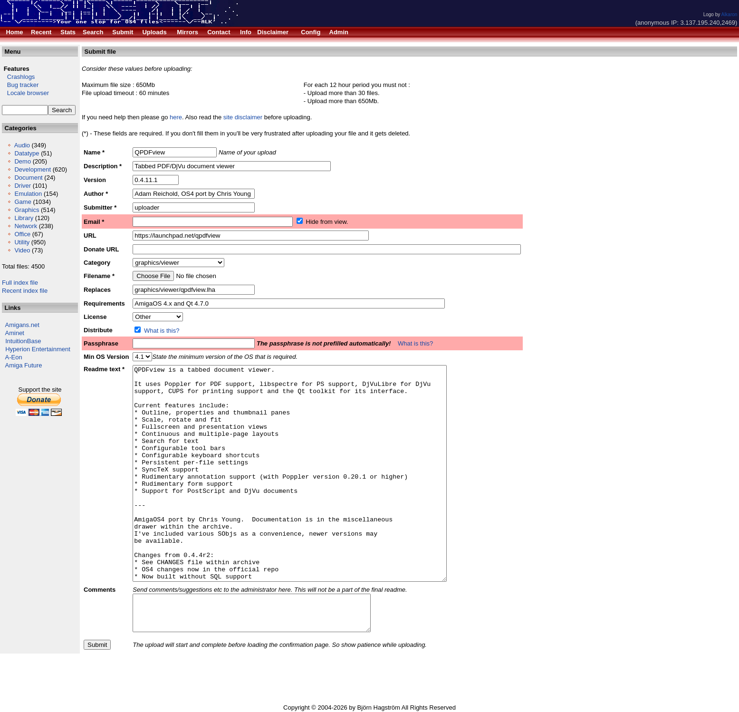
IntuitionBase (23, 341)
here (176, 117)
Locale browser (25, 92)
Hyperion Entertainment (37, 349)
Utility (21, 242)
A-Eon (13, 357)
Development (32, 169)
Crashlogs (18, 76)
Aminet (14, 333)
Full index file (20, 282)
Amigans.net (22, 324)
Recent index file (25, 290)
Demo (22, 161)
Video (22, 250)
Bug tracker (20, 84)
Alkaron (729, 14)
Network (25, 226)
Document (28, 177)
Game (22, 201)
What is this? (161, 330)
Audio (22, 145)
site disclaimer (242, 117)
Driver (22, 185)
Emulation (28, 193)
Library (23, 217)
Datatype (26, 153)
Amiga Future (23, 365)
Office (22, 234)
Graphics (26, 209)
